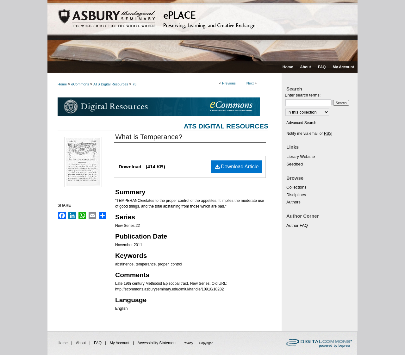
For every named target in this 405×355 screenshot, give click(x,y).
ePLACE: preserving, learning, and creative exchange (202, 30)
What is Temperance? (148, 137)
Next (250, 83)
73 (134, 84)
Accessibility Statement (158, 343)
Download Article (237, 166)
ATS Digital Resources (110, 84)
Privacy (188, 343)
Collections (296, 187)
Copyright (206, 343)
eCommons (80, 84)
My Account (120, 343)
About (81, 343)
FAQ (98, 343)
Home (62, 84)
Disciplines (296, 194)
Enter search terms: (303, 95)
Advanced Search (301, 123)
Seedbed (294, 164)
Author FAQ (297, 225)
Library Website (300, 156)
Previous (229, 83)
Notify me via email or (309, 133)
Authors (293, 202)
